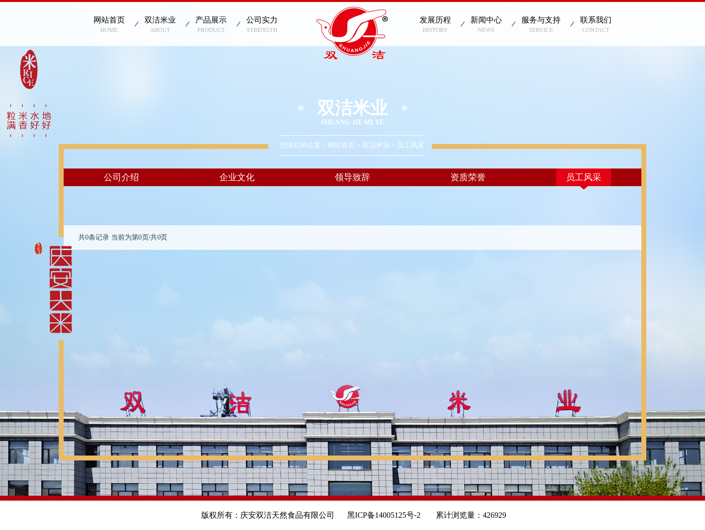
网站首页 (341, 145)
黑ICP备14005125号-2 (387, 515)
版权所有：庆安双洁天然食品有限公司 (267, 515)
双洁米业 (376, 145)
